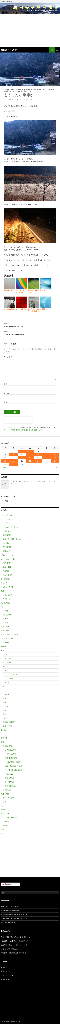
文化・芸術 (5, 627)
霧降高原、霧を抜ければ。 (33, 292)
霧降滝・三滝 (7, 726)
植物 (2, 650)
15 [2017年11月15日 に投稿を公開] (22, 458)
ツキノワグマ (7, 595)
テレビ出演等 (5, 579)
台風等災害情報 (8, 798)
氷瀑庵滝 (6, 571)
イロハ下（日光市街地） (11, 527)
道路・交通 (5, 814)
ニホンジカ (7, 599)
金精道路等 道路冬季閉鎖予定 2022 (14, 918)
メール (6, 393)
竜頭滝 (5, 710)
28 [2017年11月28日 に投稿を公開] (13, 464)
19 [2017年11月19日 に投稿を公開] (55, 458)
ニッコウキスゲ (8, 678)
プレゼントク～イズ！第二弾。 (21, 292)
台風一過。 (43, 291)
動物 (2, 591)
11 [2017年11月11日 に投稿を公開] (46, 454)
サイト (6, 402)
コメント (8, 357)
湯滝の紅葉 (9, 774)
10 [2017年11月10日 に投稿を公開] (38, 454)
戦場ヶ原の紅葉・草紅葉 (24, 89)
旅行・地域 (5, 631)
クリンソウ (7, 662)
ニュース (4, 583)
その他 (5, 611)
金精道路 (6, 825)
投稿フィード (5, 971)
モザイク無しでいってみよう (11, 937)
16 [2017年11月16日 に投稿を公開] (30, 458)
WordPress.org (6, 979)
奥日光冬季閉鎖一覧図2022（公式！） (14, 914)
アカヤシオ (7, 654)
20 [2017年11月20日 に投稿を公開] (5, 461)
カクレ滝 (6, 694)
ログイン (4, 967)
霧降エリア (7, 551)
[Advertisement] (30, 30)
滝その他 (6, 706)
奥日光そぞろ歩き (9, 50)
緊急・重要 (5, 794)
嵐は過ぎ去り (8, 291)
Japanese (7, 884)
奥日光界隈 (7, 615)
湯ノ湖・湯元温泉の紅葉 (13, 770)
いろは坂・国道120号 (10, 89)
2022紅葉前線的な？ (8, 922)
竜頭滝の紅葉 (9, 778)
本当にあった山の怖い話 (9, 953)
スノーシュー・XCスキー (10, 559)
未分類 (3, 646)
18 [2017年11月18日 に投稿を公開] (46, 458)
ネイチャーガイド (7, 587)
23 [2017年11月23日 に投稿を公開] (30, 461)
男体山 (5, 619)
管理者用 (4, 738)
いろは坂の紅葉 (10, 750)
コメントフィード (7, 975)
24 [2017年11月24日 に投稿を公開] (38, 461)
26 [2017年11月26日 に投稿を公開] (55, 461)
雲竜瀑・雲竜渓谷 (9, 722)
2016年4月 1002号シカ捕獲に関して (33, 311)
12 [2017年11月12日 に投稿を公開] (55, 454)
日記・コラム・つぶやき (13, 91)
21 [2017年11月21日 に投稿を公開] (13, 461)
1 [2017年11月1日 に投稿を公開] (21, 451)
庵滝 (4, 698)
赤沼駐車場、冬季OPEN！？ (11, 910)
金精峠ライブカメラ (8, 945)
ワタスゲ (6, 682)
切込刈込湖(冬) (8, 563)
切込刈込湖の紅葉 (11, 758)
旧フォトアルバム (7, 638)
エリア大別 (5, 523)
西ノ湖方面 (7, 547)
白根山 (5, 623)
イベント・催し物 (7, 519)
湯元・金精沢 (7, 575)
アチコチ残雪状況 (9, 309)
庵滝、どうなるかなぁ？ (9, 906)
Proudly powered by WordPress (10, 1021)
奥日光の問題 (5, 603)
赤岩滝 (5, 718)
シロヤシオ (7, 666)
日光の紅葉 (7, 790)
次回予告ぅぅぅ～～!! (45, 310)
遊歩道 (3, 810)
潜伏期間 (6, 642)
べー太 (20, 99)
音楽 (2, 829)
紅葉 (2, 742)
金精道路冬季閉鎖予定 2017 (30, 324)
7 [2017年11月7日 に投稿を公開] (13, 454)
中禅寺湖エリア (8, 531)
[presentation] (18, 420)
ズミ (4, 670)
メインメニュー (57, 49)
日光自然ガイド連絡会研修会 (30, 332)
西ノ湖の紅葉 (9, 782)
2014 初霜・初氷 (21, 309)
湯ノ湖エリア (25, 91)
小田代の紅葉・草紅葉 (12, 762)
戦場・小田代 (7, 567)
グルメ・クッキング (8, 555)
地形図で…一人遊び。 (8, 941)
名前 (5, 384)
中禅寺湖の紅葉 (10, 754)
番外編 (3, 730)
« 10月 (4, 467)
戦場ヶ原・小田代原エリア (40, 89)
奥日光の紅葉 (7, 746)
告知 (4, 802)
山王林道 (6, 822)
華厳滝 (5, 714)
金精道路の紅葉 (10, 786)
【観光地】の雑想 (7, 515)
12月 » (56, 467)
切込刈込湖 (7, 535)
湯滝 (4, 702)
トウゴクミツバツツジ (10, 674)
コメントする (29, 99)
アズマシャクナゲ (9, 658)
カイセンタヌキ (16, 481)
